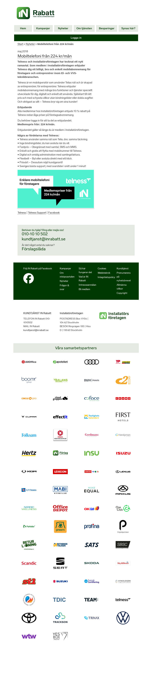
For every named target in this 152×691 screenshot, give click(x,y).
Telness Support (37, 216)
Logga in (76, 37)
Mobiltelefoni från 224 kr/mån (45, 56)
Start (20, 44)
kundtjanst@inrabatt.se (43, 242)
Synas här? (128, 28)
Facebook (55, 216)
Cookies (102, 272)
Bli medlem (85, 293)
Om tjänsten (84, 28)
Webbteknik (104, 276)
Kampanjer (43, 28)
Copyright (122, 297)
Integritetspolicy (106, 281)
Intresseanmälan (88, 288)
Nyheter (64, 28)
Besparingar (106, 28)
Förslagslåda (34, 252)
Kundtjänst (122, 272)
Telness (22, 216)
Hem (23, 28)
